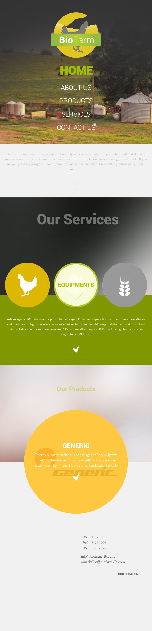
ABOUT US (76, 88)
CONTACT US (76, 127)
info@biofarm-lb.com (98, 557)
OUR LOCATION (128, 574)
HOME (76, 70)
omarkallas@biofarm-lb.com (103, 562)
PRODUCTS (76, 101)
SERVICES (76, 114)
